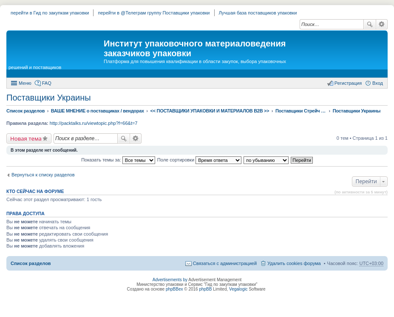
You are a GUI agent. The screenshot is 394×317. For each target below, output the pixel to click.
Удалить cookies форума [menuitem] (294, 263)
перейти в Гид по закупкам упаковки (50, 12)
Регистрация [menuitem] (348, 83)
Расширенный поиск (382, 24)
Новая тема (26, 138)
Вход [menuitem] (377, 83)
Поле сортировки (199, 159)
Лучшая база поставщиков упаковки (258, 12)
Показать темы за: (118, 159)
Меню (25, 83)
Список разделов (31, 263)
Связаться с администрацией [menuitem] (225, 263)
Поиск (369, 24)
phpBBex (174, 289)
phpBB (205, 289)
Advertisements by (170, 279)
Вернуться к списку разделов (42, 174)
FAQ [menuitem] (46, 83)
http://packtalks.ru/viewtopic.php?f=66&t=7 (94, 123)
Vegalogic (238, 289)
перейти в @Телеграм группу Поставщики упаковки (154, 12)
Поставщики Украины (48, 97)
